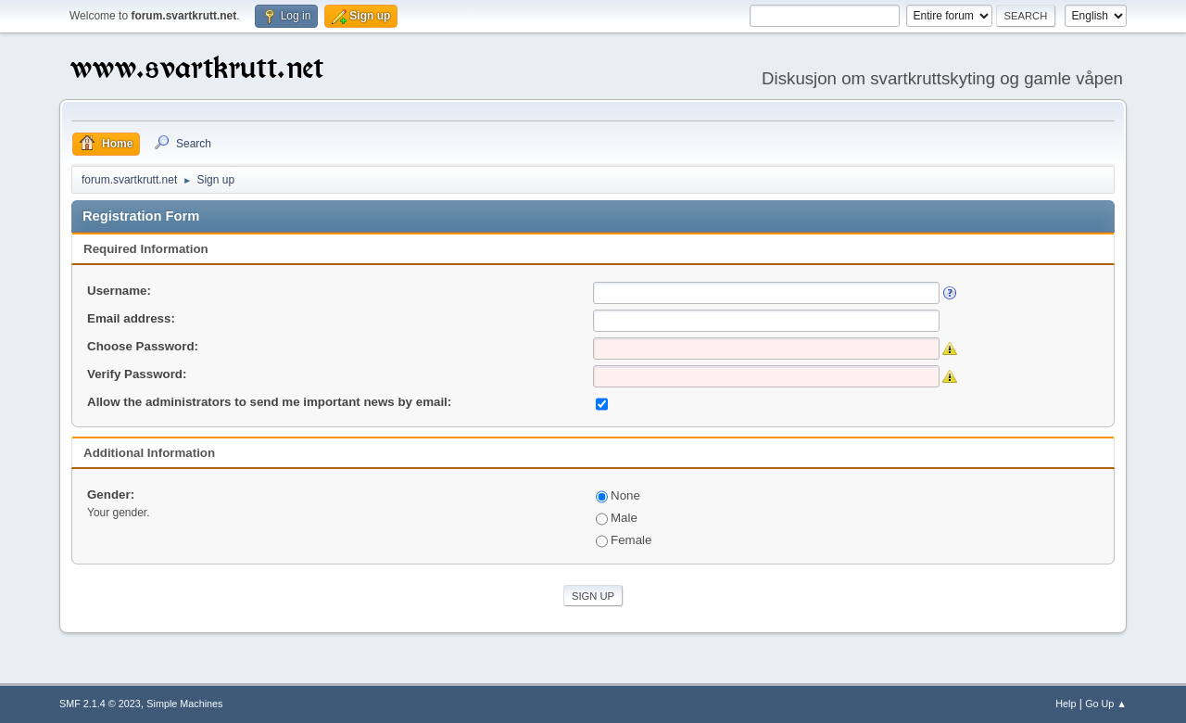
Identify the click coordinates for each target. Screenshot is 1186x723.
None (618, 495)
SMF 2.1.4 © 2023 (100, 703)
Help (1065, 703)
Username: (119, 291)
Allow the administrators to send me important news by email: (269, 402)
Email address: (131, 318)
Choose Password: (142, 346)
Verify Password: (136, 374)
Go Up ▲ (1106, 703)
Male (616, 518)
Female (623, 540)
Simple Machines (184, 703)
